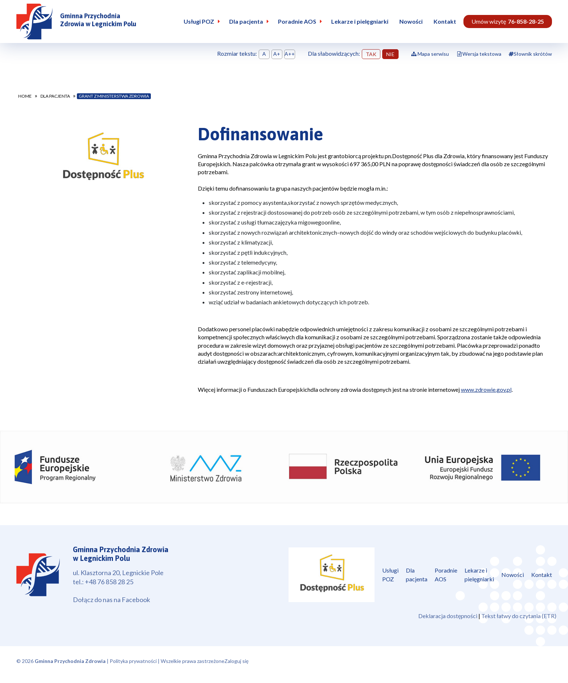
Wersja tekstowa (481, 54)
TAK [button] (371, 54)
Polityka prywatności (133, 661)
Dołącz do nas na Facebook (111, 600)
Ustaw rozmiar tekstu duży (289, 54)
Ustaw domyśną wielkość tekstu (264, 54)
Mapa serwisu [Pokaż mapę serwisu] (430, 54)
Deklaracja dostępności (447, 615)
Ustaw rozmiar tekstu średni (276, 54)
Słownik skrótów (530, 54)
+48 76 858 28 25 (109, 582)
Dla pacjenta (246, 21)
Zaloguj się (236, 661)
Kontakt (445, 21)
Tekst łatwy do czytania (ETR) (518, 615)
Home (25, 96)
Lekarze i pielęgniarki (359, 21)
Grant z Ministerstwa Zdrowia (114, 96)
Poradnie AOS (297, 21)
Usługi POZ (199, 21)
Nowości (411, 21)
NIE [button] (390, 54)
